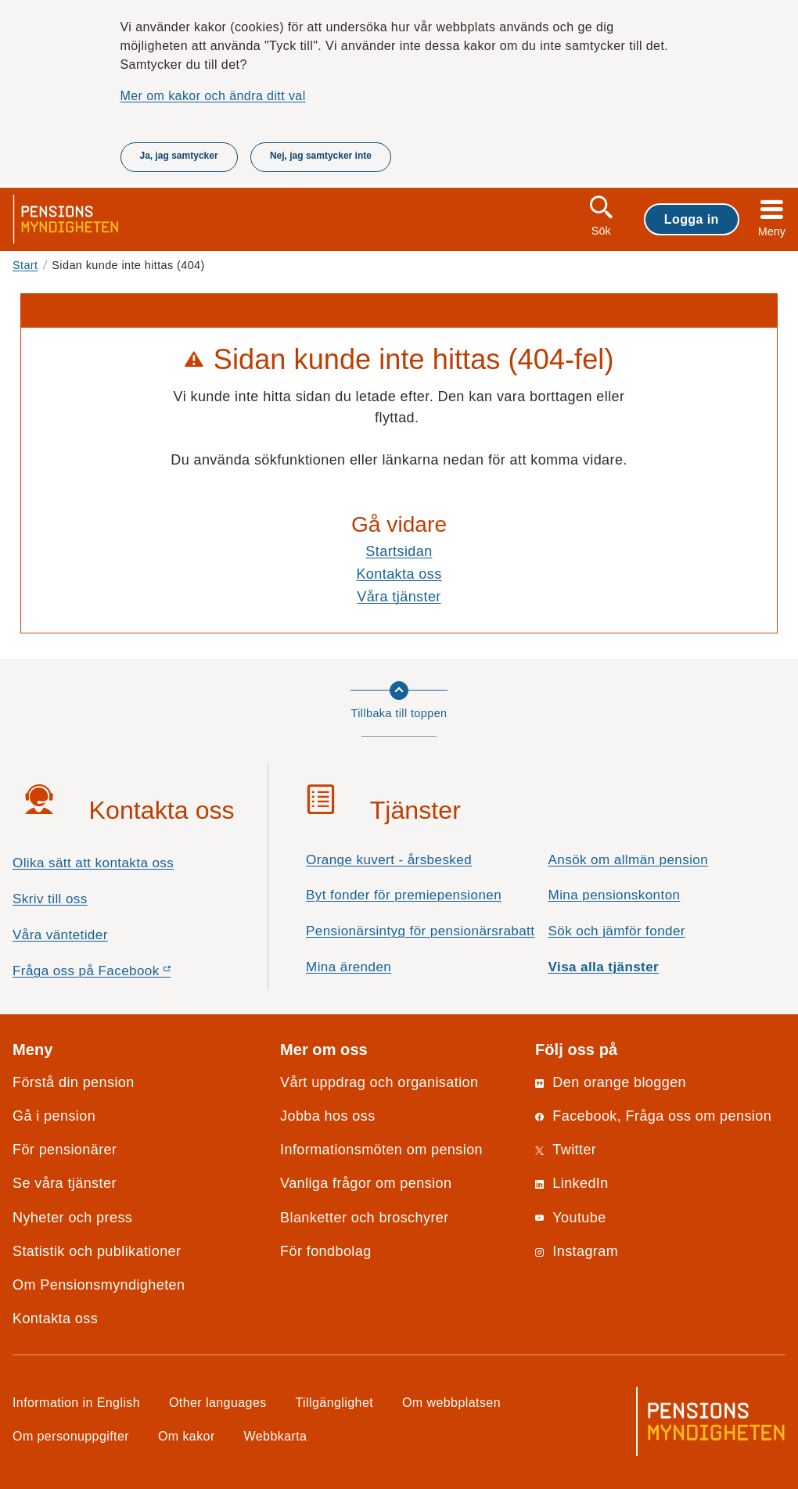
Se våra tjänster (65, 1183)
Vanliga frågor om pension (365, 1183)
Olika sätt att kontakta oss (93, 863)
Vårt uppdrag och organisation (379, 1082)
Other (218, 1402)
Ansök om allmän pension (628, 859)
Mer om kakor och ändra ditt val (213, 95)
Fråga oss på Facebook (119, 974)
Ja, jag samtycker (179, 155)
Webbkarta (275, 1436)
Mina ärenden (348, 967)
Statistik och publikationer (97, 1251)
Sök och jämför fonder (616, 931)
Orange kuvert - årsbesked (389, 859)
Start (25, 265)
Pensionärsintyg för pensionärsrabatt (420, 931)
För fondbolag (326, 1251)
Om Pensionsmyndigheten (99, 1285)
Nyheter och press (72, 1217)
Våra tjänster (399, 597)
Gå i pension (54, 1116)
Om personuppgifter (71, 1436)
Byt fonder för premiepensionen (403, 895)
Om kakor (186, 1436)
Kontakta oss (398, 574)
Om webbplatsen (451, 1402)
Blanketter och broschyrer (364, 1217)
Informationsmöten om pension (381, 1149)
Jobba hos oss (328, 1116)
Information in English (76, 1402)
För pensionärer (65, 1149)
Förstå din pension (74, 1082)
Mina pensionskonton (614, 895)
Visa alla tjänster (604, 967)
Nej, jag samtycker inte (321, 155)
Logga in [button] (691, 219)
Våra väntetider (60, 934)
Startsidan (398, 551)
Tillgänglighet (335, 1402)
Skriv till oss (50, 899)
